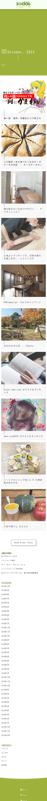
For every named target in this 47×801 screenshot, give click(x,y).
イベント (4, 747)
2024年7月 (5, 647)
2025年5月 (5, 606)
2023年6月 (5, 701)
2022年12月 (5, 726)
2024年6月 (5, 651)
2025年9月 (5, 589)
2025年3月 (5, 614)
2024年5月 (5, 655)
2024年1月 (5, 672)
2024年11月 (5, 630)
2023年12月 (5, 676)
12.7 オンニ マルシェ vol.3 (13, 563)
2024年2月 (5, 668)
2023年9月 (5, 689)
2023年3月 (5, 713)
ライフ (4, 760)
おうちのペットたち (9, 555)
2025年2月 (5, 618)
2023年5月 (5, 705)
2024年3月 (5, 664)
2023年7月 (5, 697)
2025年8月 (5, 593)
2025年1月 (5, 622)
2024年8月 (5, 643)
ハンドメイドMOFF (8, 559)
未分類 (4, 764)
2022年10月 (5, 734)
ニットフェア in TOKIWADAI (12, 567)
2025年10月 (5, 585)
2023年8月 (5, 693)
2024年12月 (5, 626)
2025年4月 (5, 610)
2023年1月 (5, 722)
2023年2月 (5, 717)
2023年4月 (5, 709)
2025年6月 (5, 601)
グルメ (4, 756)
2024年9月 (5, 639)
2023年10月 (5, 684)
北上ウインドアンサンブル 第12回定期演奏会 (19, 572)
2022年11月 (5, 730)
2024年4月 (5, 660)
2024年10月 (5, 635)
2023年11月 (5, 680)
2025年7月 (5, 597)
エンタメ (4, 751)
